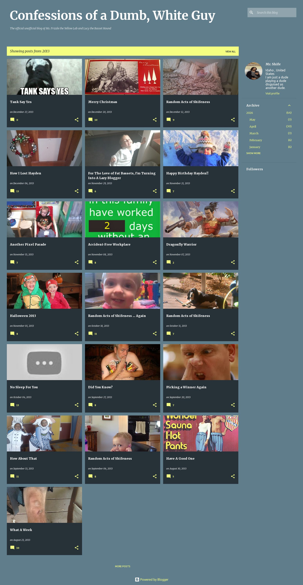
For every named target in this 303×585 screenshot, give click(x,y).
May (252, 119)
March (253, 133)
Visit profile (272, 93)
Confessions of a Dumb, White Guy (112, 15)
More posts (122, 566)
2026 (249, 113)
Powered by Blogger (151, 579)
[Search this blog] (275, 12)
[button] (76, 120)
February (255, 140)
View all (230, 51)
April (252, 126)
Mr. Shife (273, 64)
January (254, 147)
